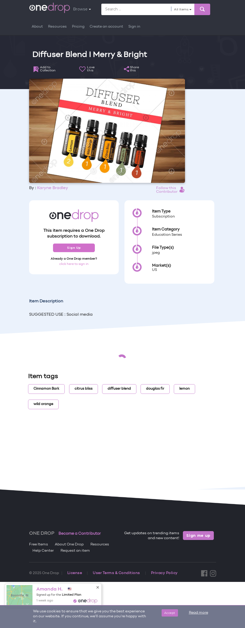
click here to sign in (74, 264)
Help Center (43, 550)
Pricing (78, 26)
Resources (57, 26)
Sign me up (198, 535)
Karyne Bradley (52, 188)
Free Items (38, 544)
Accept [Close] (169, 613)
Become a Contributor (79, 534)
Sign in (134, 26)
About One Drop (69, 544)
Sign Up (74, 248)
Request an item (75, 550)
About (37, 26)
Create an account (106, 26)
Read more (198, 612)
